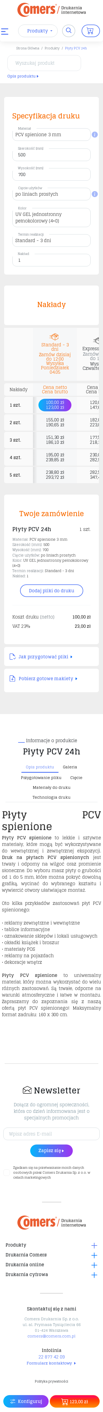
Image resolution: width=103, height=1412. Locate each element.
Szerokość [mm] (30, 148)
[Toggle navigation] (68, 31)
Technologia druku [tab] (52, 797)
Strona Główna (27, 48)
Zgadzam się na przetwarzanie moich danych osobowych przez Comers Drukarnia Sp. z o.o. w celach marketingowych (51, 1172)
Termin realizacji (31, 234)
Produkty (52, 48)
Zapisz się (51, 1150)
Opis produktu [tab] (40, 766)
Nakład (23, 254)
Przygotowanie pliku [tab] (41, 777)
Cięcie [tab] (76, 777)
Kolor (22, 208)
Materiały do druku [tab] (52, 787)
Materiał (24, 128)
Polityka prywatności (51, 1381)
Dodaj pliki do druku (51, 590)
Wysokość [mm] (30, 168)
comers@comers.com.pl (51, 1336)
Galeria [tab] (70, 766)
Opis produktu (23, 76)
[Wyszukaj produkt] (44, 63)
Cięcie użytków (30, 188)
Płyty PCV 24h (76, 48)
